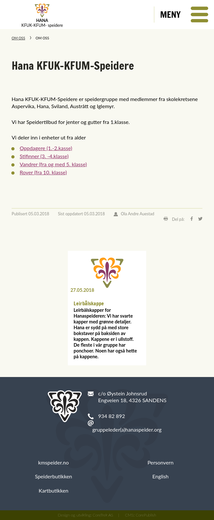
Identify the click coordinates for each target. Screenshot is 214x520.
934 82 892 (111, 416)
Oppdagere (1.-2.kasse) (46, 148)
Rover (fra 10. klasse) (43, 172)
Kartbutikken (53, 490)
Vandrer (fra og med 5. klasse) (53, 164)
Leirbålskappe (89, 303)
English (160, 476)
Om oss (18, 38)
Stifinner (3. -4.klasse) (44, 156)
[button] (184, 14)
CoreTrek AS (103, 515)
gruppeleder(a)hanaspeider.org (127, 429)
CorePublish (146, 515)
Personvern (160, 462)
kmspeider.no (53, 462)
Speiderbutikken (53, 476)
